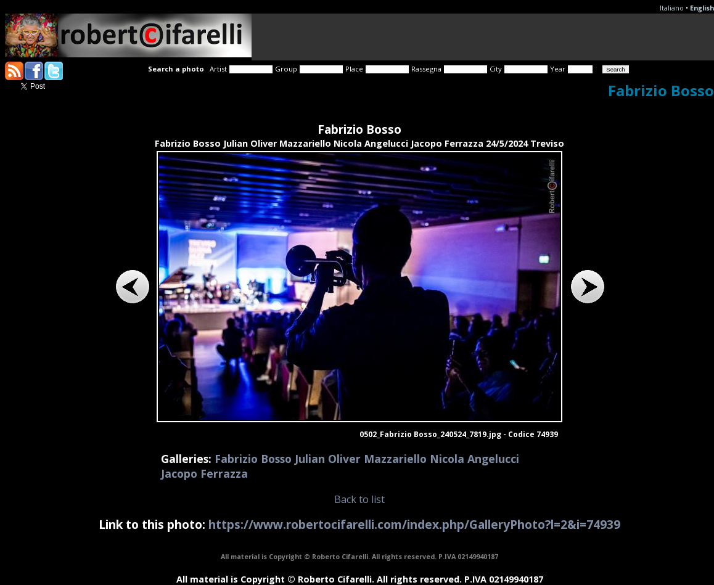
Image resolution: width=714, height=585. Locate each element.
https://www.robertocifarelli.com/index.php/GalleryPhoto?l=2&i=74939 (414, 524)
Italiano (672, 8)
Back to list (359, 499)
